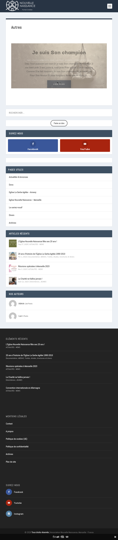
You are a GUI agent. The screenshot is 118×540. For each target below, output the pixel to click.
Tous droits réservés (40, 532)
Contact (9, 423)
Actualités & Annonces (18, 177)
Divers (11, 215)
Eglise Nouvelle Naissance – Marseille (25, 200)
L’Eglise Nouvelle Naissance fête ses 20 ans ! (37, 241)
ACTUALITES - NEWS (37, 244)
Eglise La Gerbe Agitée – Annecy (22, 192)
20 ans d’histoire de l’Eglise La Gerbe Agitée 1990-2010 (41, 253)
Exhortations (34, 281)
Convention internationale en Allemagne (23, 387)
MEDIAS (43, 257)
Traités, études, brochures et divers (60, 257)
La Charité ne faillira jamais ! (30, 278)
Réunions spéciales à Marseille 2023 (33, 266)
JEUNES (43, 281)
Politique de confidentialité (17, 446)
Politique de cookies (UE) (16, 439)
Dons (11, 184)
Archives (12, 222)
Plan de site (11, 461)
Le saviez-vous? (15, 207)
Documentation (34, 257)
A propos (9, 431)
